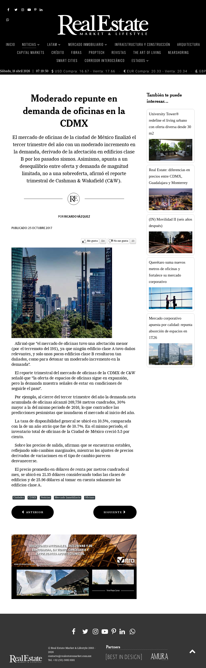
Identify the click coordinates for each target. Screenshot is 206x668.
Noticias (45, 488)
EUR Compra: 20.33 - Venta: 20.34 (155, 62)
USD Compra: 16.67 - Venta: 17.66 (83, 62)
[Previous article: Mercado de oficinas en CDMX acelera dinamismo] (32, 503)
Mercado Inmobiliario (67, 488)
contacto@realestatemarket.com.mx (69, 647)
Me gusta (92, 232)
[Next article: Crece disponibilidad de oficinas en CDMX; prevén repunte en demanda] (115, 503)
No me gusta (120, 232)
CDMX (32, 488)
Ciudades (18, 488)
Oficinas (89, 488)
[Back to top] (192, 643)
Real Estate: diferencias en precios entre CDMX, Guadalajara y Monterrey (169, 167)
